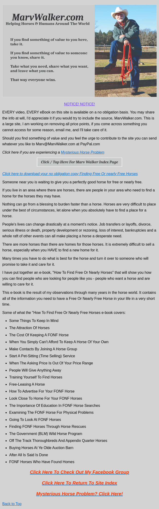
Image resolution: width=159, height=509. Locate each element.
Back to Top (11, 504)
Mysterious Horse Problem (82, 152)
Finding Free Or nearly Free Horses (109, 174)
